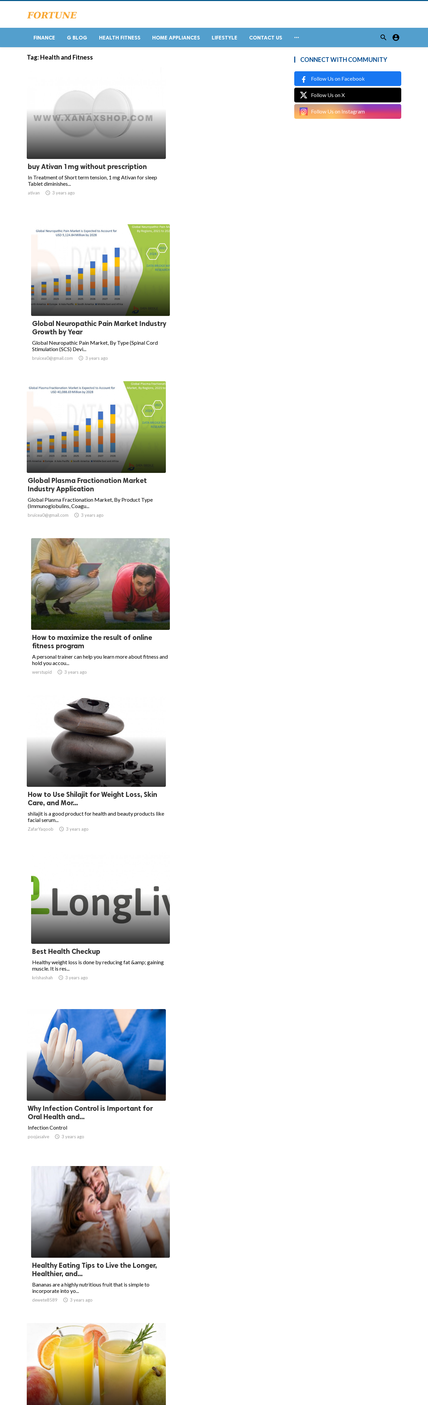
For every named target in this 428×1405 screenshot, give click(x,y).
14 (211, 1339)
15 (225, 1339)
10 (167, 1339)
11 (181, 1339)
